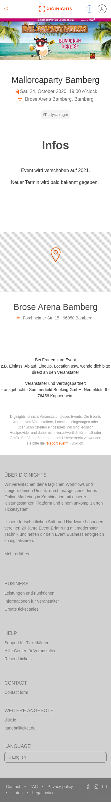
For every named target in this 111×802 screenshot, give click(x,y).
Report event (57, 443)
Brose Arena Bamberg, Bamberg (55, 99)
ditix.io (10, 720)
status (18, 792)
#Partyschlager (55, 114)
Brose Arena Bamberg (55, 307)
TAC (34, 786)
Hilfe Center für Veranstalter (30, 650)
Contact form (16, 692)
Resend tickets (18, 658)
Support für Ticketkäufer (26, 642)
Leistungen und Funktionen (29, 593)
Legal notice (43, 792)
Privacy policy (60, 786)
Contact (13, 786)
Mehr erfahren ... (19, 554)
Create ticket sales (21, 609)
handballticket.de (20, 728)
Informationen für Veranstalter (31, 601)
